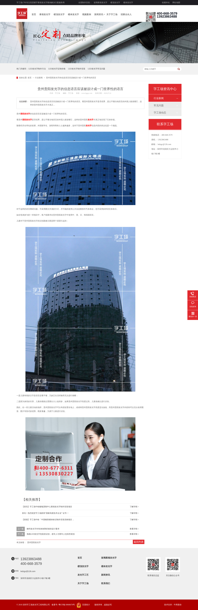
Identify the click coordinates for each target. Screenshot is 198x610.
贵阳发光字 (25, 114)
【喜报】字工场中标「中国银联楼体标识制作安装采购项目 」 (48, 520)
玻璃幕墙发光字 (100, 3)
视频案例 (86, 14)
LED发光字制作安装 (76, 69)
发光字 (91, 120)
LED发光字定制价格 (56, 69)
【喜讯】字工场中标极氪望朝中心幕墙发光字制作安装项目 (47, 507)
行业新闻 (39, 78)
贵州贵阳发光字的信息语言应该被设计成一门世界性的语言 (71, 78)
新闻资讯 (98, 14)
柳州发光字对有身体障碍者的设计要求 (43, 529)
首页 (34, 14)
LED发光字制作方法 (37, 69)
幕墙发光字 (44, 14)
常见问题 (159, 105)
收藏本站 (166, 3)
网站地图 (176, 3)
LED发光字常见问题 (96, 69)
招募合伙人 (126, 14)
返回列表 (139, 541)
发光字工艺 (83, 575)
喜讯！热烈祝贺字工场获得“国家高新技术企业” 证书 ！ (45, 513)
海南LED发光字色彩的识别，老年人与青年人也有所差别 (51, 534)
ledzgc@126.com (164, 144)
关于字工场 (111, 14)
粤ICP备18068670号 (66, 605)
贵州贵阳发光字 (34, 542)
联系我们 (105, 583)
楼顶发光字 (115, 3)
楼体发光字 (128, 3)
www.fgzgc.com (86, 93)
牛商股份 (178, 605)
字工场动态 (160, 112)
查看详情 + (134, 529)
